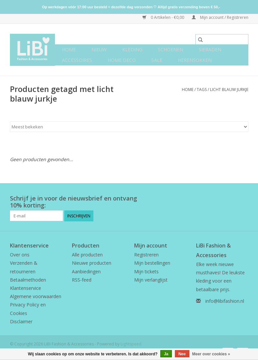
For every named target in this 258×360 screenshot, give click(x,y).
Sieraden (210, 49)
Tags (202, 89)
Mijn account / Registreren (220, 17)
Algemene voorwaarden (35, 296)
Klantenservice (25, 288)
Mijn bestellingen (152, 263)
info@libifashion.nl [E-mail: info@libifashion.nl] (224, 301)
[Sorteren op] (129, 126)
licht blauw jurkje (229, 89)
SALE (156, 60)
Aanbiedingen (86, 271)
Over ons (19, 254)
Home (69, 49)
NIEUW (99, 49)
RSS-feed (81, 280)
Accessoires (77, 60)
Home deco (122, 60)
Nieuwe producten (91, 263)
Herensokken (195, 60)
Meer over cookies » (211, 354)
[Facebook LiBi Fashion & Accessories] (231, 198)
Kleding (132, 49)
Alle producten (87, 254)
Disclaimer (21, 321)
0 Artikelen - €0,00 (163, 17)
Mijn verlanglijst (151, 280)
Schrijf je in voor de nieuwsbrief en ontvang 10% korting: (73, 202)
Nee (182, 354)
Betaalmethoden (28, 280)
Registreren (146, 254)
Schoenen (170, 49)
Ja (166, 354)
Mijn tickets (146, 271)
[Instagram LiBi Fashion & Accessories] (243, 198)
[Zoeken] (221, 39)
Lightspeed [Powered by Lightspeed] (131, 344)
